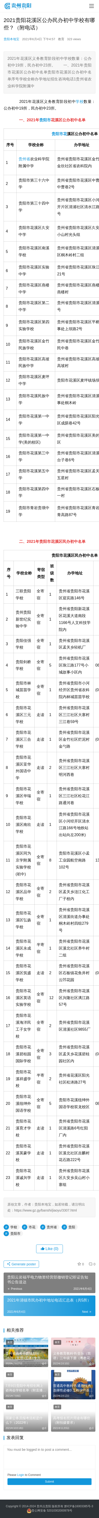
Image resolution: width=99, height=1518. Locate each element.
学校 (80, 102)
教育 (61, 39)
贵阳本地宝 (11, 39)
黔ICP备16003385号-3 (78, 1506)
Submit (49, 1481)
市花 (63, 134)
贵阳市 (45, 120)
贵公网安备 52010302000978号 (52, 1510)
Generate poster (21, 1264)
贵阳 (55, 134)
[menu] (91, 6)
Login (20, 1475)
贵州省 (24, 159)
